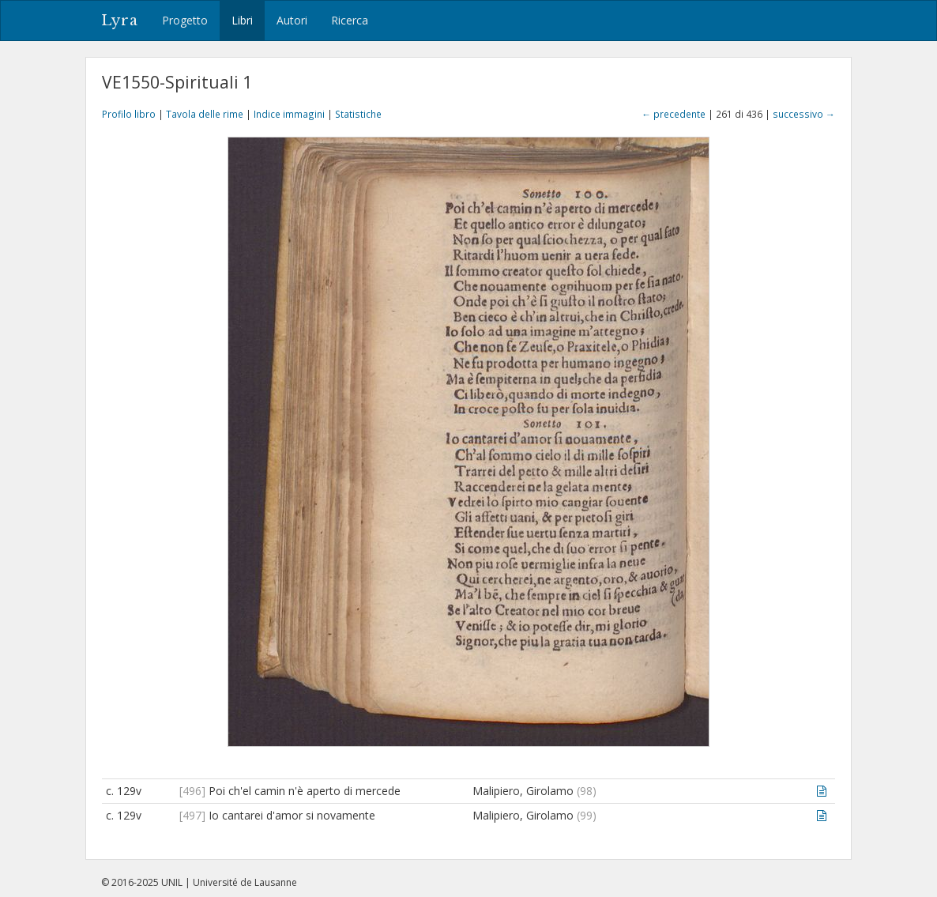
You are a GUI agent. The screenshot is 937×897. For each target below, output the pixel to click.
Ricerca (349, 20)
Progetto (185, 20)
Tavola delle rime (204, 113)
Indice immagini (289, 113)
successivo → (804, 113)
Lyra (119, 20)
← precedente (674, 113)
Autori (292, 20)
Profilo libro (129, 113)
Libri (242, 20)
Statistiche (358, 113)
